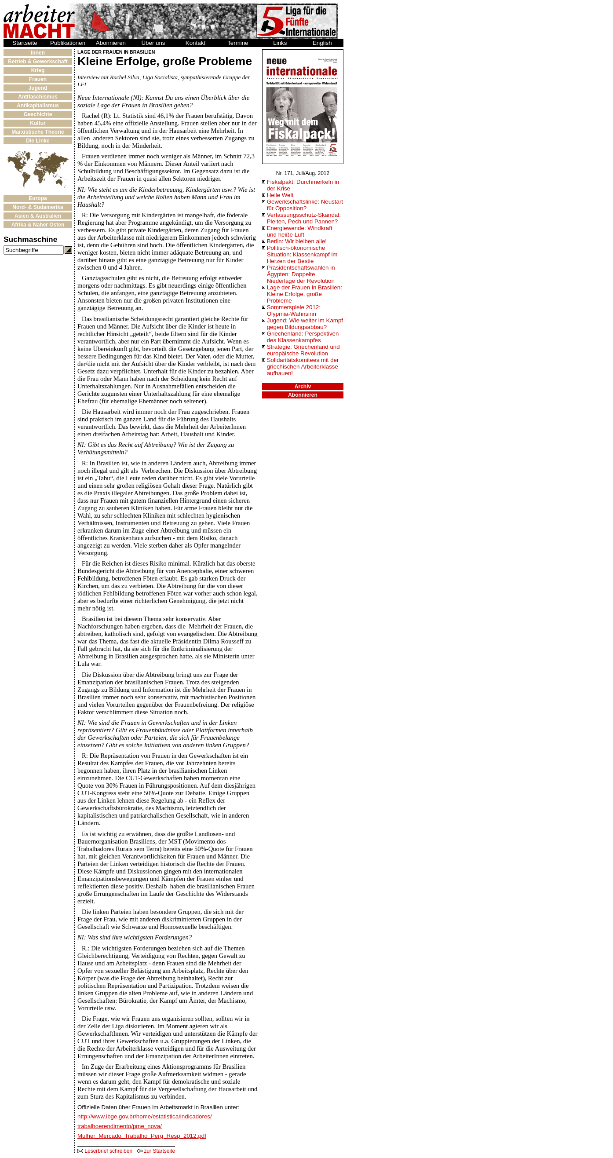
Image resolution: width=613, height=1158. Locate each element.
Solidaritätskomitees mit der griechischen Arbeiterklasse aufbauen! (303, 366)
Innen (38, 53)
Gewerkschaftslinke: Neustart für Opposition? (305, 205)
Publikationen (67, 43)
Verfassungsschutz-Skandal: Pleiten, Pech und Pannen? (304, 218)
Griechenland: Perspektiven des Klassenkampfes (303, 336)
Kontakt (195, 43)
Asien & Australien (38, 216)
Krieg (38, 70)
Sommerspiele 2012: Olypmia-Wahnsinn (294, 310)
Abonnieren (111, 43)
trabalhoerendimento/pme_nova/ (119, 1126)
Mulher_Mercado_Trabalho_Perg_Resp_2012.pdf (141, 1135)
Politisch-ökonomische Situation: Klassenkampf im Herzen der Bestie (302, 254)
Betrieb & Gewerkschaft (37, 61)
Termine (237, 43)
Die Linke (37, 141)
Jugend (38, 88)
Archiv (303, 387)
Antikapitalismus (38, 105)
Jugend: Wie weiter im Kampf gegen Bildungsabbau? (305, 323)
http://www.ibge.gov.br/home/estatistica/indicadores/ (144, 1116)
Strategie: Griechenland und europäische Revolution (303, 350)
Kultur (37, 123)
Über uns (153, 43)
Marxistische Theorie (37, 132)
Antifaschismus (37, 97)
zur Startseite (156, 1151)
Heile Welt (280, 195)
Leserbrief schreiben (104, 1151)
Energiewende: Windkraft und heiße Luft (299, 231)
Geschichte (38, 114)
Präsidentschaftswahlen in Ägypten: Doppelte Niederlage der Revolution (301, 274)
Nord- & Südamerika (37, 207)
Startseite (24, 43)
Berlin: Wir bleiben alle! (297, 241)
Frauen (38, 79)
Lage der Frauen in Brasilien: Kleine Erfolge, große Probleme (304, 294)
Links (280, 43)
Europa (38, 198)
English (322, 43)
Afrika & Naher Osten (38, 225)
